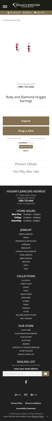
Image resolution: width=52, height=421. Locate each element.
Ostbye (26, 301)
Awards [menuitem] (26, 344)
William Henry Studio (26, 315)
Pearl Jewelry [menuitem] (26, 255)
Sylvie (26, 311)
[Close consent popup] (48, 416)
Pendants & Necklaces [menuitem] (26, 241)
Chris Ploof (26, 284)
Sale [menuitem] (26, 268)
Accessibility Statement (26, 408)
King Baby (26, 297)
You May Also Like (26, 171)
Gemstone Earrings (12, 20)
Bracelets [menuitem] (26, 248)
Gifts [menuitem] (26, 265)
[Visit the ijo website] (18, 395)
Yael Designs (26, 318)
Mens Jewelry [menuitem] (26, 258)
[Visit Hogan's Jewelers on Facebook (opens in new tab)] (26, 382)
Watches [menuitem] (26, 261)
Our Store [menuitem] (26, 330)
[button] (14, 13)
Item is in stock (26, 147)
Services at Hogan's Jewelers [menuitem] (26, 347)
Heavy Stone (26, 294)
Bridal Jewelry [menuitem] (26, 234)
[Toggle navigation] (5, 7)
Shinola (26, 308)
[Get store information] (26, 203)
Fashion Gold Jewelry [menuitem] (26, 251)
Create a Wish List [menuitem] (26, 354)
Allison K (26, 280)
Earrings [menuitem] (26, 244)
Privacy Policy (16, 403)
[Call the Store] (26, 200)
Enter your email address (26, 368)
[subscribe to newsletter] (45, 373)
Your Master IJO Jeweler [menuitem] (26, 333)
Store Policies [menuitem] (26, 351)
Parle (26, 304)
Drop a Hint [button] (26, 131)
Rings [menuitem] (26, 237)
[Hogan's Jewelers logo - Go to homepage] (26, 5)
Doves (26, 287)
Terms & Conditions (33, 403)
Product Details (26, 164)
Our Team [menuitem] (26, 340)
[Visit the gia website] (34, 395)
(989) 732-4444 (26, 86)
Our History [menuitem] (26, 337)
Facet (26, 290)
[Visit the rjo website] (26, 395)
